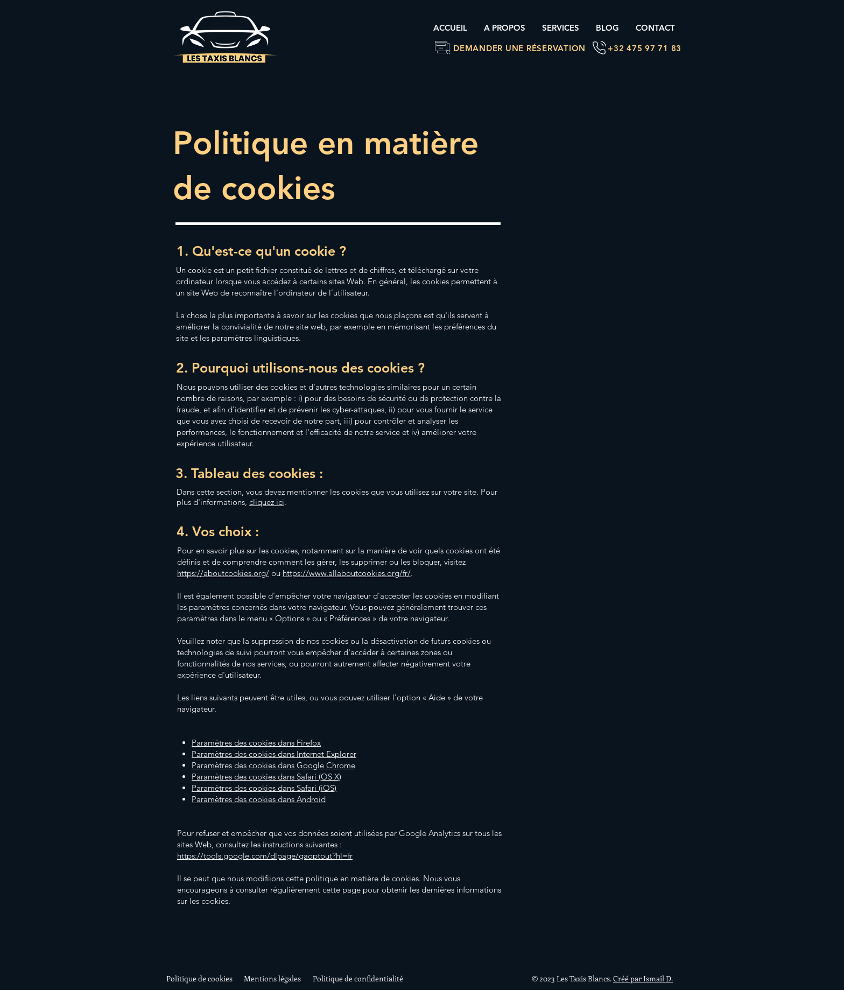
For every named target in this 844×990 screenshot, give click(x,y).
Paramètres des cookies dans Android (259, 799)
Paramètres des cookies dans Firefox (256, 743)
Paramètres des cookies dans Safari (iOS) (264, 788)
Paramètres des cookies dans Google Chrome (273, 765)
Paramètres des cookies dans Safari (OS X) (266, 776)
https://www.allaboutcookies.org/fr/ (347, 573)
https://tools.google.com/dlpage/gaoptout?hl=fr (265, 856)
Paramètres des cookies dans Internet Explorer (274, 754)
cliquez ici (266, 502)
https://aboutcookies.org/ (223, 573)
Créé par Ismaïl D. (643, 978)
